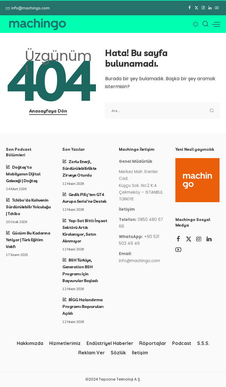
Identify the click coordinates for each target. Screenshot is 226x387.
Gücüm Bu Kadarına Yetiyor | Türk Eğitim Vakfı (28, 239)
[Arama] (205, 24)
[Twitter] (196, 8)
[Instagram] (203, 8)
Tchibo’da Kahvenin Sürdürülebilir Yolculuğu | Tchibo (28, 206)
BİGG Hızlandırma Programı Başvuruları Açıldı (82, 306)
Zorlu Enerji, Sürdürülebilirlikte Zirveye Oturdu (79, 168)
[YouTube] (216, 8)
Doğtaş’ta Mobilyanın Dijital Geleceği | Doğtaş (23, 174)
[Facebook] (189, 8)
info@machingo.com (28, 8)
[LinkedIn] (210, 8)
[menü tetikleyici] (216, 24)
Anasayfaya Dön (48, 111)
